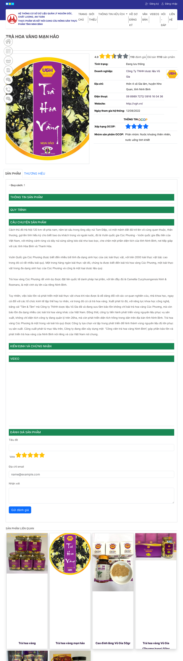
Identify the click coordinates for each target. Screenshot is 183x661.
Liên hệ (172, 16)
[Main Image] (47, 150)
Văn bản (145, 16)
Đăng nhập (169, 3)
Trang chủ (82, 16)
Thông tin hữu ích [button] (111, 14)
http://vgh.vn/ (134, 103)
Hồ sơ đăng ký (133, 19)
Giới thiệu (92, 16)
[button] (114, 56)
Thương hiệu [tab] (34, 173)
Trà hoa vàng (27, 643)
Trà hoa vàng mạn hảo (70, 643)
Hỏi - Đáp (163, 19)
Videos (154, 14)
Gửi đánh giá (20, 510)
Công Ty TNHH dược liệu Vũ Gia (143, 73)
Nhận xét (14, 483)
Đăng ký (152, 3)
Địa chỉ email (16, 466)
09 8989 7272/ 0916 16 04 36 (144, 96)
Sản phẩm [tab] (13, 173)
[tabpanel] (91, 350)
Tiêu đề (13, 439)
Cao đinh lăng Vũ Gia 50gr (113, 643)
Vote (12, 456)
